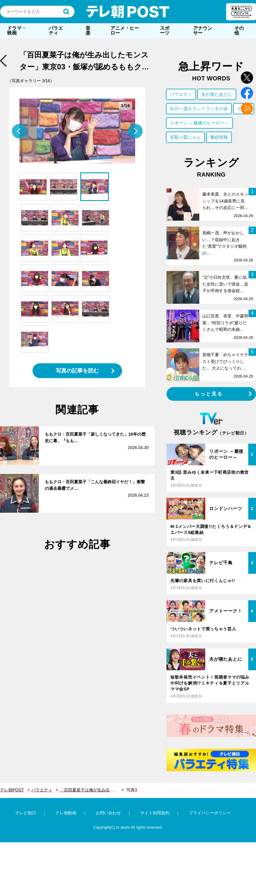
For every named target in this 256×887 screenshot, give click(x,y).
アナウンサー (202, 30)
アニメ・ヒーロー (124, 30)
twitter (247, 77)
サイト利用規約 (154, 812)
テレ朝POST (128, 11)
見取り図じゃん (185, 137)
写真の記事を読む (77, 371)
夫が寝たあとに (216, 94)
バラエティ (56, 30)
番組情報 (219, 137)
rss (247, 108)
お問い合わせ (108, 812)
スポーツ (164, 30)
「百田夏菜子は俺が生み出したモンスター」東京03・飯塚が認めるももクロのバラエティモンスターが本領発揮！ (92, 790)
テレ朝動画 (65, 812)
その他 (239, 30)
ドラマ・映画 (16, 30)
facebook (247, 93)
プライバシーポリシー (210, 812)
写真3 (132, 790)
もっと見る (209, 393)
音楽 (88, 30)
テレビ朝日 (25, 812)
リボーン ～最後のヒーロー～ (199, 122)
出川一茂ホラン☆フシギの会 (199, 108)
